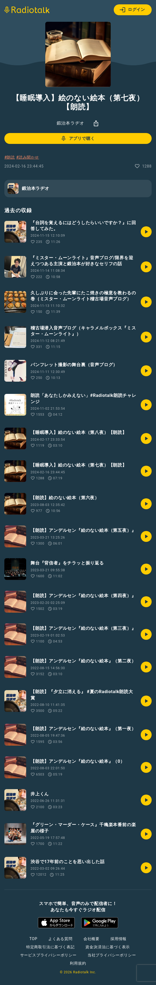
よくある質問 (60, 939)
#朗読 (9, 157)
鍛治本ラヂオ (70, 123)
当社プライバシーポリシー (112, 955)
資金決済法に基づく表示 (107, 947)
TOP (33, 939)
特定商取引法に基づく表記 (50, 947)
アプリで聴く (77, 138)
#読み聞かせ (27, 157)
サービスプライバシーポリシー (48, 955)
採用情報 (118, 939)
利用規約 (78, 963)
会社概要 (91, 939)
